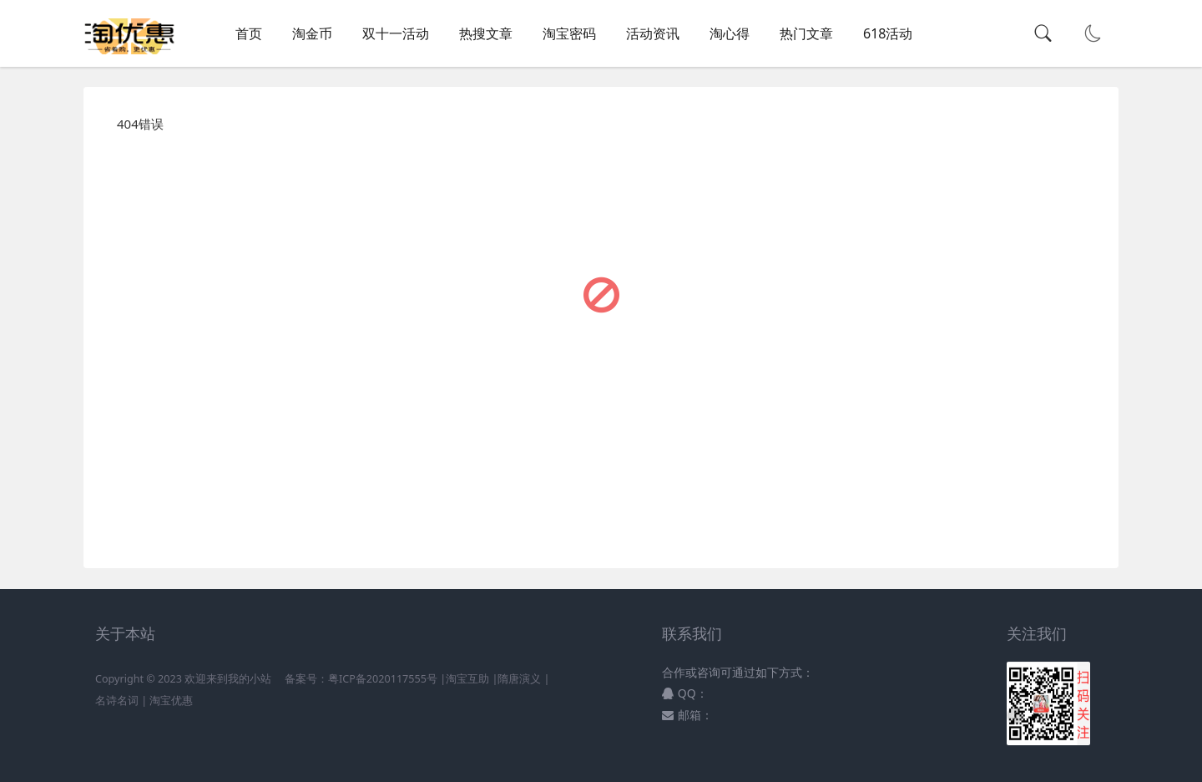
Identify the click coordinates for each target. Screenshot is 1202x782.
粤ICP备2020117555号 (382, 679)
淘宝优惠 (170, 700)
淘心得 (730, 33)
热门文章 (806, 33)
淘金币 (312, 33)
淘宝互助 (467, 679)
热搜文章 (486, 33)
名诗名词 (117, 700)
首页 (248, 33)
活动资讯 (652, 33)
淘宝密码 (569, 33)
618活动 (887, 33)
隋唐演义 (519, 679)
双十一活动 (395, 33)
